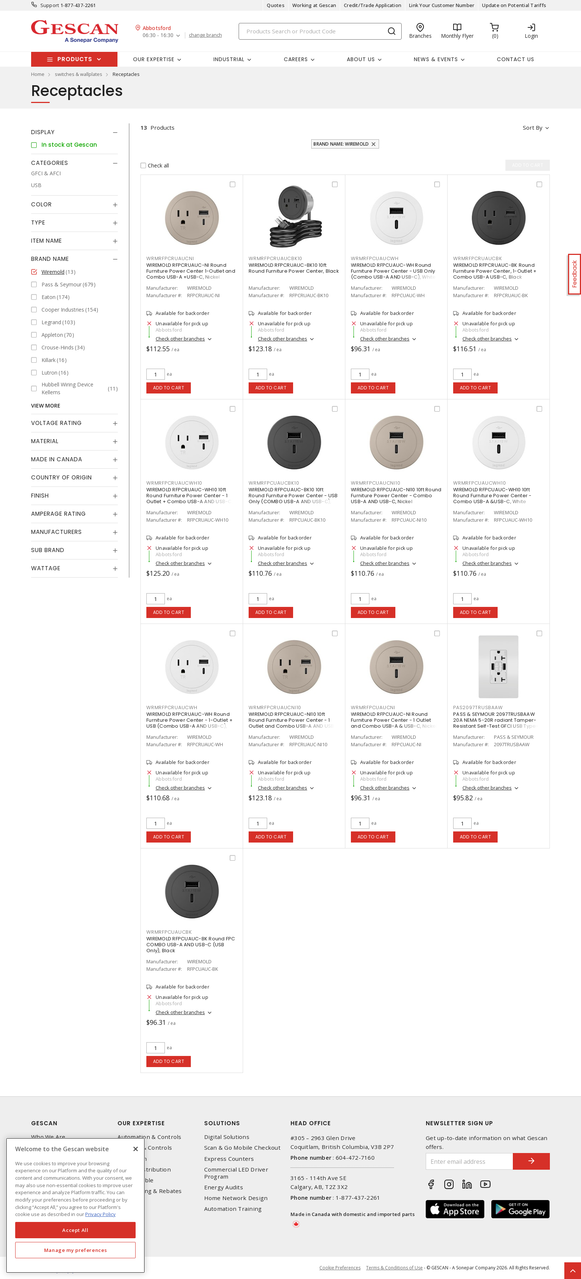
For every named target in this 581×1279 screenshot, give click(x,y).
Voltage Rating (56, 423)
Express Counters (229, 1158)
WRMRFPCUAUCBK (169, 932)
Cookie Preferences (340, 1268)
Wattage (45, 568)
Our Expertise (141, 1123)
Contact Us (515, 59)
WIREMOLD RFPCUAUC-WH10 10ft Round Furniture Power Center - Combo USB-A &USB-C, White (492, 495)
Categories (49, 163)
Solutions (222, 1123)
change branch (205, 35)
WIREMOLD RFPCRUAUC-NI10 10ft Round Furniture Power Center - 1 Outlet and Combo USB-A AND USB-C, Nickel (293, 723)
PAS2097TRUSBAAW (477, 707)
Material (45, 441)
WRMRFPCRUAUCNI (170, 258)
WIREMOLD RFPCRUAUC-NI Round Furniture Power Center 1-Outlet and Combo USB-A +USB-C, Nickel (190, 271)
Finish (40, 495)
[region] (75, 1205)
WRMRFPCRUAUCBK (477, 258)
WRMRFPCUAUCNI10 (375, 483)
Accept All (75, 1230)
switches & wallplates (78, 74)
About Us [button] (361, 59)
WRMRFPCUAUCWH (375, 258)
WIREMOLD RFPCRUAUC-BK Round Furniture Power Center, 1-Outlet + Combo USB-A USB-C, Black (495, 271)
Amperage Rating (58, 514)
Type (38, 222)
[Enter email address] (469, 1161)
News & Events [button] (436, 59)
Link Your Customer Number (441, 5)
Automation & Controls (149, 1136)
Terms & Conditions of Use (394, 1268)
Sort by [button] (532, 127)
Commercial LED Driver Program (236, 1173)
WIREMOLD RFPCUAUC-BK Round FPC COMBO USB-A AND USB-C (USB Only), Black (190, 945)
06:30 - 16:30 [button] (158, 35)
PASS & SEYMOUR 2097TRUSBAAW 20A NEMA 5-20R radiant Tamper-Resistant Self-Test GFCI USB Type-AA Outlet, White (496, 723)
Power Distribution (144, 1169)
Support (49, 5)
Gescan (44, 1123)
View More (45, 405)
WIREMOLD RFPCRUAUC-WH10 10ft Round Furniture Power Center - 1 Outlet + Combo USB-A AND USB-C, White (189, 498)
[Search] (320, 31)
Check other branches (180, 338)
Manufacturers (56, 532)
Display (43, 132)
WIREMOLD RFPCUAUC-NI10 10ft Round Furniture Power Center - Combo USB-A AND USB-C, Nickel (396, 495)
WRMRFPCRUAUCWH (171, 707)
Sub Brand (47, 550)
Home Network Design (236, 1198)
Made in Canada (56, 459)
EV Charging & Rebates (149, 1191)
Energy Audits (223, 1187)
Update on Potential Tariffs (514, 5)
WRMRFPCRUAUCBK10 (275, 258)
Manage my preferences (75, 1250)
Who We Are (48, 1136)
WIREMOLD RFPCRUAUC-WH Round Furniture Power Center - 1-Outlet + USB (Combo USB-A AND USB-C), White (189, 723)
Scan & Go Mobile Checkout (242, 1147)
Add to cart (169, 388)
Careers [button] (296, 59)
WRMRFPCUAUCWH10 (479, 483)
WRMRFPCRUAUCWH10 (174, 483)
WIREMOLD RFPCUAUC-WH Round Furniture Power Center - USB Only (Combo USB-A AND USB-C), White (393, 271)
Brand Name (50, 259)
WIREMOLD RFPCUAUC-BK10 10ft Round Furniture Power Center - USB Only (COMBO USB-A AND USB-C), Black (293, 498)
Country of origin (61, 477)
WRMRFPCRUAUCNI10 (275, 707)
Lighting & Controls (144, 1147)
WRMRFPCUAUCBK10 (274, 483)
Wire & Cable (135, 1180)
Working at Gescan (314, 5)
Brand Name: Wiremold (341, 144)
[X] (135, 1149)
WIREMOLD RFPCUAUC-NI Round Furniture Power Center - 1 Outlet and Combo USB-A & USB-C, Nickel (394, 720)
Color (41, 204)
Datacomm (132, 1158)
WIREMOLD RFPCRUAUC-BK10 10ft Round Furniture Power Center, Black (294, 268)
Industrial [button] (229, 59)
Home (37, 74)
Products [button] (74, 59)
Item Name (46, 241)
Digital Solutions (226, 1136)
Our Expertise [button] (154, 59)
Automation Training (233, 1208)
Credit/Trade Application (372, 5)
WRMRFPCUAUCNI (373, 707)
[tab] (74, 132)
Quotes (276, 5)
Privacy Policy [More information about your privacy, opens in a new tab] (100, 1214)
